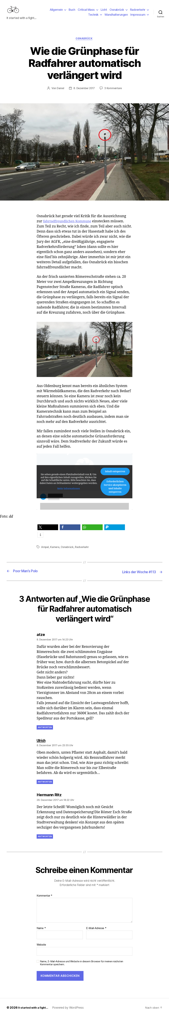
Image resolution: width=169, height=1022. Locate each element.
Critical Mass (86, 12)
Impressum (137, 17)
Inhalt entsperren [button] (115, 477)
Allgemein (56, 12)
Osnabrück (117, 12)
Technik (93, 17)
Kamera (55, 552)
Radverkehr (137, 12)
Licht (104, 12)
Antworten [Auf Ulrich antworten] (45, 787)
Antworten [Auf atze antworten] (45, 732)
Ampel (45, 552)
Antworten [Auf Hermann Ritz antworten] (45, 841)
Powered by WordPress (69, 1012)
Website (41, 950)
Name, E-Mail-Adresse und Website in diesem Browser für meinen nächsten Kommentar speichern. (81, 968)
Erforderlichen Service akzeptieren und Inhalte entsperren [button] (115, 492)
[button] (47, 533)
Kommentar (44, 900)
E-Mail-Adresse (96, 933)
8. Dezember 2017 (84, 93)
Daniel (59, 93)
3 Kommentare (114, 93)
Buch (72, 12)
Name (41, 933)
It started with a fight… (34, 1012)
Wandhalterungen (116, 17)
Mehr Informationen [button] (68, 494)
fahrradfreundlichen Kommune (69, 226)
